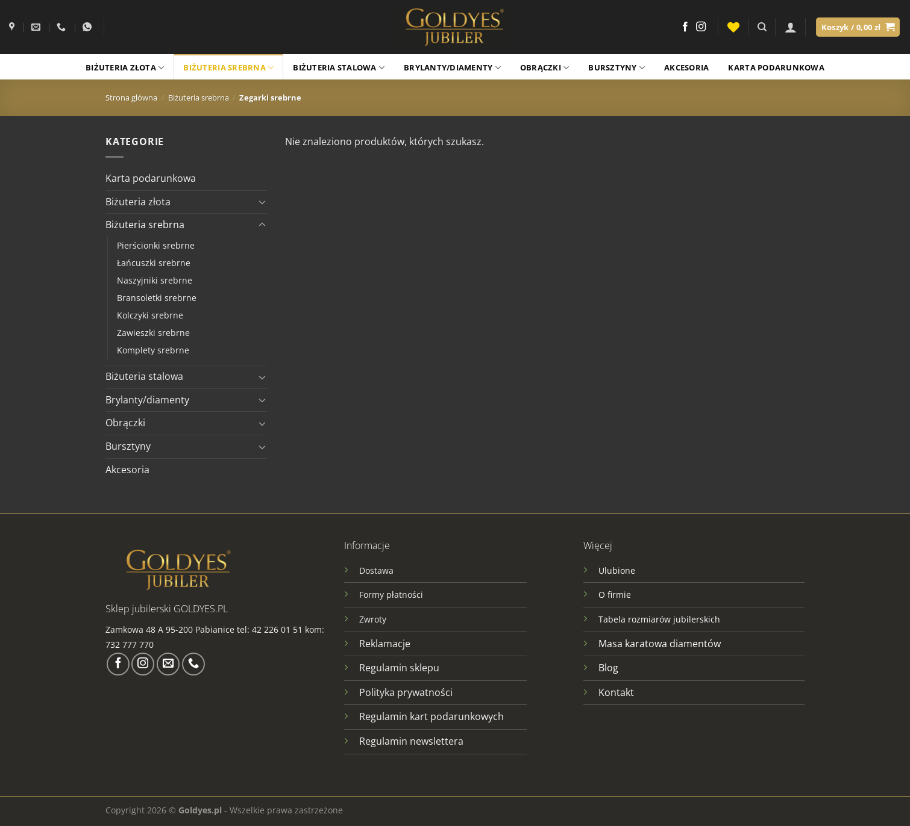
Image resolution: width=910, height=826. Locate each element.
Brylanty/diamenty (147, 399)
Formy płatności (391, 594)
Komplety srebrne (153, 350)
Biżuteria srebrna (228, 67)
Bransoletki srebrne (156, 297)
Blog (608, 667)
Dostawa (376, 570)
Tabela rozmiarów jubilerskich (659, 619)
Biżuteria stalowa (338, 67)
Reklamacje (384, 643)
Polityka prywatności (406, 692)
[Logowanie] (791, 27)
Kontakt (616, 692)
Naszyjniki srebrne (154, 280)
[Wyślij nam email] (168, 664)
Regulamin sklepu (399, 667)
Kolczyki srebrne (150, 315)
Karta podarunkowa (776, 67)
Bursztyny (616, 67)
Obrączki (545, 67)
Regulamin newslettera (411, 741)
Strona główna (131, 97)
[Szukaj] (762, 27)
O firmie (614, 594)
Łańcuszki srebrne (153, 263)
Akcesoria (686, 67)
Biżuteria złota (125, 67)
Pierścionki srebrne (156, 245)
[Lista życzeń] (733, 27)
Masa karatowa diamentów (659, 643)
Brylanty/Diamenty (452, 67)
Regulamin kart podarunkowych (432, 716)
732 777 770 (130, 644)
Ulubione (616, 570)
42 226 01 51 (277, 629)
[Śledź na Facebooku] (685, 27)
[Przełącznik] (262, 201)
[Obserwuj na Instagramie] (701, 27)
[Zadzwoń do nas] (193, 664)
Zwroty (372, 619)
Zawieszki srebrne (153, 332)
